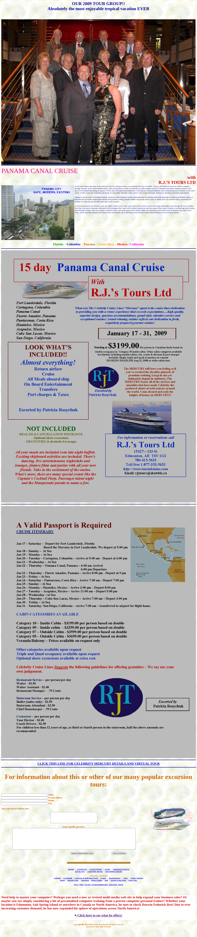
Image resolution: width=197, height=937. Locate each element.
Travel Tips (132, 886)
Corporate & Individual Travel (86, 884)
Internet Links (73, 886)
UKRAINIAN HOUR (121, 875)
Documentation (115, 884)
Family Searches (137, 884)
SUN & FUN (80, 878)
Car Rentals (67, 884)
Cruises (103, 884)
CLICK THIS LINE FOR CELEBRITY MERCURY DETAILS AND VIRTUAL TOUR (98, 763)
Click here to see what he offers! (98, 921)
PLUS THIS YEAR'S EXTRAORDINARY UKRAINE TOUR (98, 891)
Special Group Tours (118, 886)
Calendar (57, 884)
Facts (126, 884)
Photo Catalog (96, 886)
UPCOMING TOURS (113, 878)
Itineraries (85, 886)
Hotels (62, 886)
